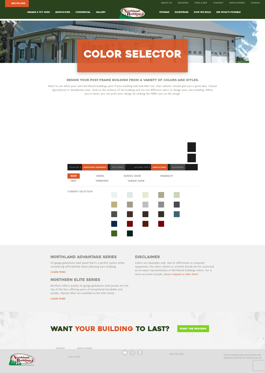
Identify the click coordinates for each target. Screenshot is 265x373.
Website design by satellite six (243, 358)
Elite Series (118, 167)
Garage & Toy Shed (38, 12)
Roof (73, 176)
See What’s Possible (228, 12)
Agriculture (62, 12)
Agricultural (159, 167)
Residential (178, 167)
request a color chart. (185, 274)
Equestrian (181, 12)
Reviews (183, 3)
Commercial (83, 12)
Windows (102, 181)
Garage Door (136, 181)
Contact (218, 3)
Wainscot (166, 176)
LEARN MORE (58, 272)
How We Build (202, 12)
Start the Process (193, 328)
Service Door (132, 176)
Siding (100, 176)
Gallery (101, 12)
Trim (73, 181)
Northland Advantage (95, 167)
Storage (164, 12)
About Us (166, 3)
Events (255, 3)
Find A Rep (201, 3)
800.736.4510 (18, 3)
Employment (237, 3)
